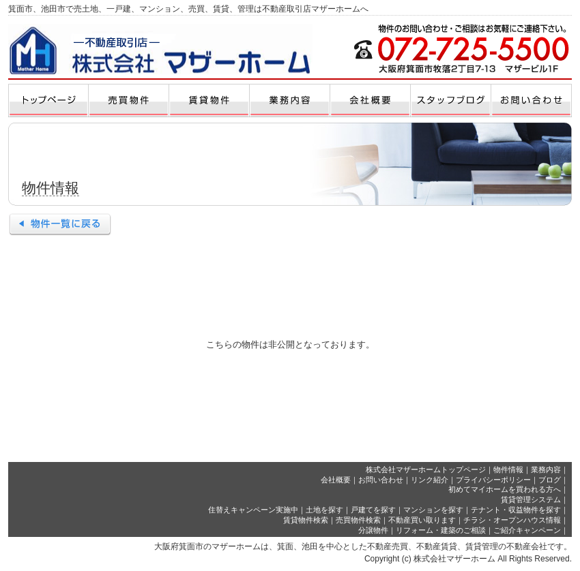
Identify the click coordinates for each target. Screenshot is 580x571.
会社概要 (336, 480)
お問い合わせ (380, 480)
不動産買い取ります (422, 520)
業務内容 (546, 469)
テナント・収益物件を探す (516, 510)
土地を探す (324, 510)
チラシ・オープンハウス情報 (512, 520)
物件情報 (508, 469)
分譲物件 (373, 530)
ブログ (549, 480)
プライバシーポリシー (493, 480)
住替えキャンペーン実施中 (253, 510)
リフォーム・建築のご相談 (441, 530)
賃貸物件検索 (305, 520)
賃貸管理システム (531, 499)
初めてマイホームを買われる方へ (504, 489)
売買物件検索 (358, 520)
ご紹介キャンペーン (527, 530)
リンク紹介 (429, 480)
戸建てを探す (373, 510)
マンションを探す (433, 510)
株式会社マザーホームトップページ (426, 469)
